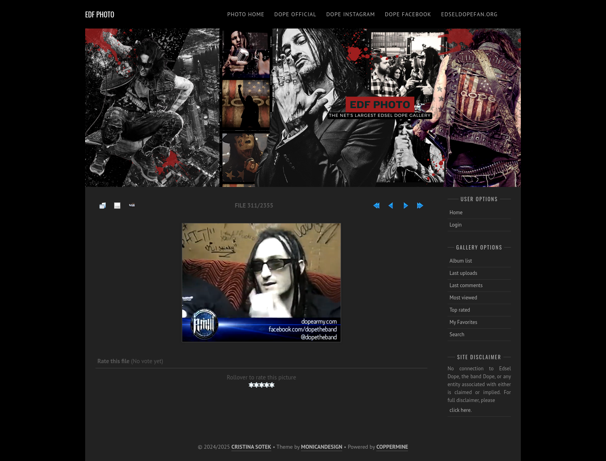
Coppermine (392, 446)
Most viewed (463, 297)
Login (456, 224)
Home (456, 212)
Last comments (466, 285)
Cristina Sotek (251, 446)
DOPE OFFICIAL (295, 14)
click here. (461, 410)
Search (457, 334)
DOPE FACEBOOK (408, 14)
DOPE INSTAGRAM (350, 14)
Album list (461, 260)
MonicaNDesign (321, 446)
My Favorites (463, 322)
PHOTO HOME (246, 14)
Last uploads (463, 273)
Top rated (460, 310)
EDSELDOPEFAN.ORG (469, 14)
